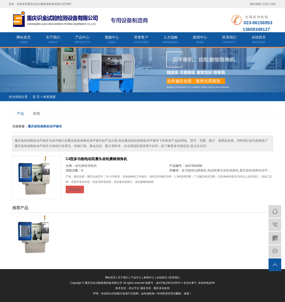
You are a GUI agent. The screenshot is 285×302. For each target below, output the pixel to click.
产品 (20, 113)
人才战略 (170, 40)
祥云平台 (134, 288)
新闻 (36, 113)
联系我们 (229, 40)
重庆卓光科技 (162, 288)
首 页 (36, 97)
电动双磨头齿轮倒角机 (223, 170)
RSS (266, 4)
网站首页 (23, 40)
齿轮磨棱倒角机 (86, 165)
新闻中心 (200, 40)
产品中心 (82, 40)
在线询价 (75, 189)
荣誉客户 (141, 40)
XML (273, 4)
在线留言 (258, 40)
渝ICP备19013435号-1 (169, 282)
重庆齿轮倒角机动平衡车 (257, 170)
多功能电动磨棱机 (194, 170)
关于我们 (53, 40)
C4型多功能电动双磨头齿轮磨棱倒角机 (96, 159)
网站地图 (255, 4)
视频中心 (111, 40)
